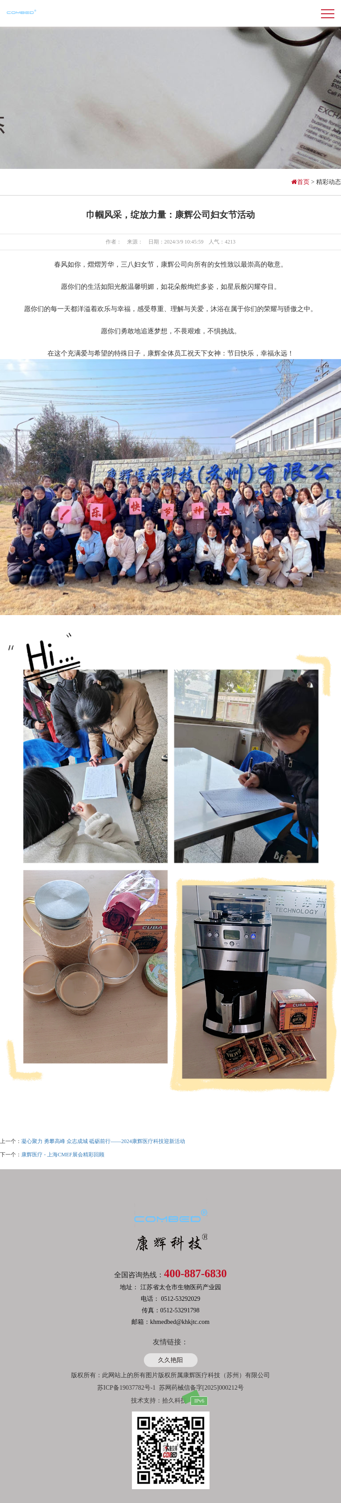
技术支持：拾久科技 (159, 1400)
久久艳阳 (170, 1360)
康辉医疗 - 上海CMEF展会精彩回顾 (62, 1154)
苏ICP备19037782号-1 (126, 1387)
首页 (301, 182)
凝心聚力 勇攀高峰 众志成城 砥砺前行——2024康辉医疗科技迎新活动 (103, 1141)
